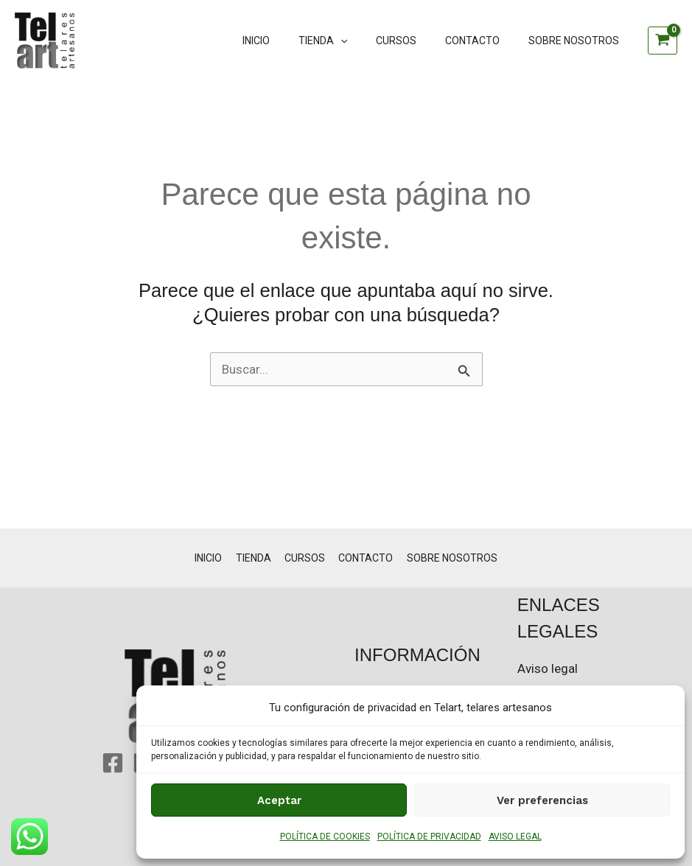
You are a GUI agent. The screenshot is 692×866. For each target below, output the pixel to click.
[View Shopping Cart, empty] (662, 41)
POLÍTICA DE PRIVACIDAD (429, 836)
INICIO (292, 40)
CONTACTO (484, 40)
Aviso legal (547, 668)
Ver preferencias (542, 800)
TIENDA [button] (350, 40)
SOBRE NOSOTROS (577, 40)
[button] (368, 40)
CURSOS (416, 40)
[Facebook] (113, 763)
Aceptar (279, 800)
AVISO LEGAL (515, 836)
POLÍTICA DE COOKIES (325, 836)
